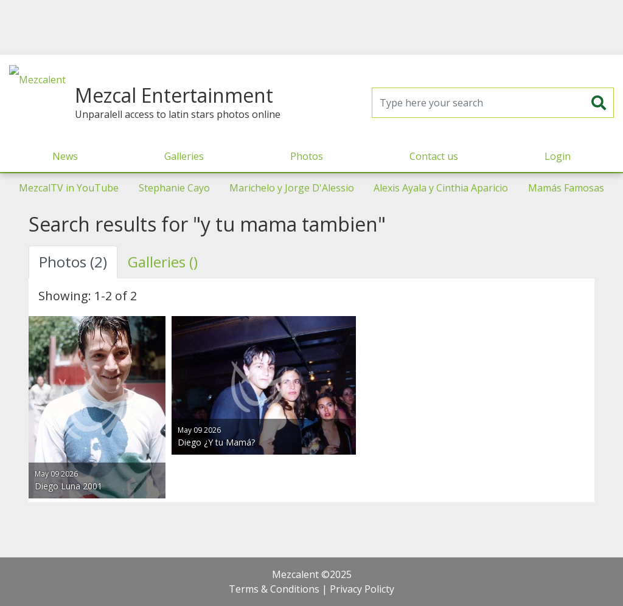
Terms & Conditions (274, 589)
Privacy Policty (362, 589)
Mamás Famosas (566, 188)
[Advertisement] (311, 27)
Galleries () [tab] (163, 262)
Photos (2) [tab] (73, 262)
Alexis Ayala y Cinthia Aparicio (441, 188)
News (65, 156)
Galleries (184, 156)
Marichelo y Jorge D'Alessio (291, 188)
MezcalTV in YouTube (69, 188)
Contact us (433, 156)
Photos (306, 156)
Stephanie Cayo (174, 188)
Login (558, 156)
